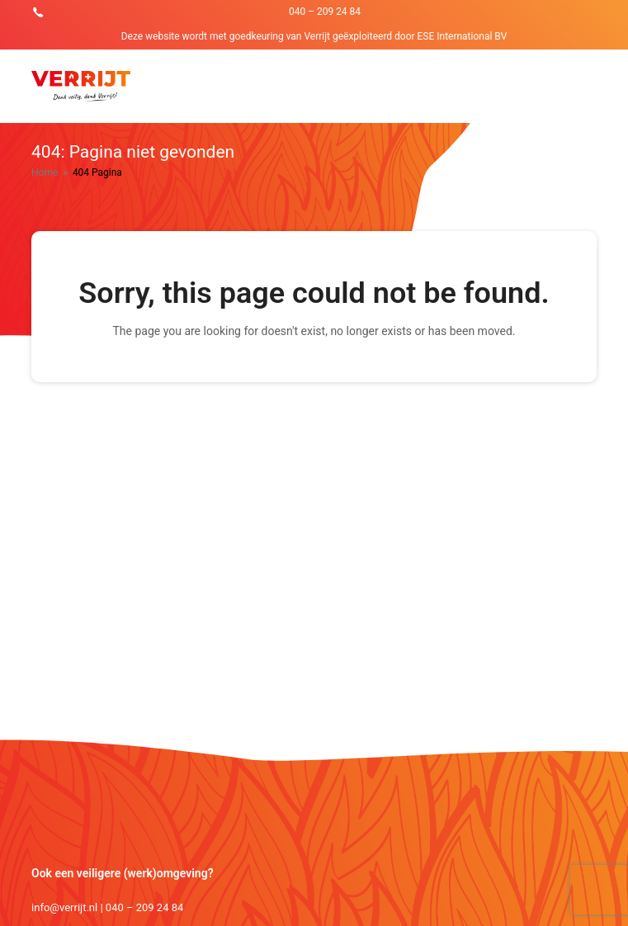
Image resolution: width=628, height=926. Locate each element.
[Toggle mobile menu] (587, 85)
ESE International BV (463, 36)
